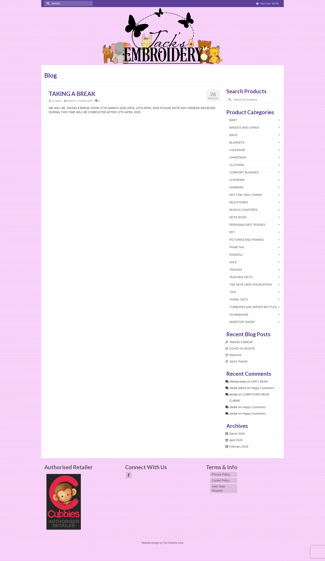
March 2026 (237, 433)
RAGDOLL (236, 254)
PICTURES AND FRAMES (246, 239)
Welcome (235, 355)
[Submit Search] (47, 3)
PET (232, 232)
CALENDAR (237, 150)
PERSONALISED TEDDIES (247, 224)
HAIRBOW (236, 187)
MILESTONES (238, 202)
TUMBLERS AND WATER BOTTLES (253, 307)
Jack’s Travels (238, 361)
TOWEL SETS (238, 299)
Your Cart (267, 3)
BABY (233, 120)
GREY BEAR (259, 381)
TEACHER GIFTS (241, 277)
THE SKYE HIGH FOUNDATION (250, 284)
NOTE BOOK (238, 217)
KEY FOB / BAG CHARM (245, 194)
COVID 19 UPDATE (242, 348)
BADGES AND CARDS (244, 127)
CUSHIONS (237, 180)
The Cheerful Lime (173, 542)
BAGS (233, 135)
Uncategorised (238, 314)
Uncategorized (85, 100)
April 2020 (236, 440)
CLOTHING (236, 165)
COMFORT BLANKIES (244, 172)
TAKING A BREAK (241, 342)
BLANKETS (237, 142)
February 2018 (238, 446)
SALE (233, 262)
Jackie (58, 100)
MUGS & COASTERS (243, 209)
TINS (232, 292)
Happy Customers (262, 388)
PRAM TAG (236, 247)
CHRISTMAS (237, 157)
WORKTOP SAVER (242, 322)
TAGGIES (235, 269)
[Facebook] (129, 475)
